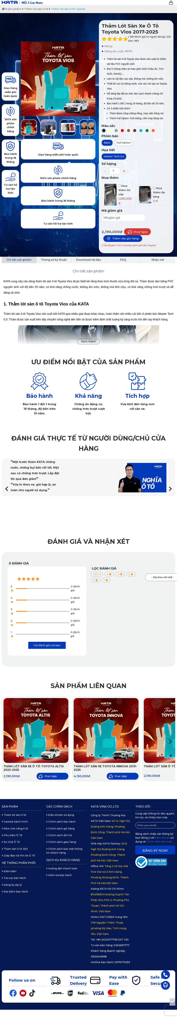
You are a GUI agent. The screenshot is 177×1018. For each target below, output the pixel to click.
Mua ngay (137, 232)
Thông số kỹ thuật (54, 259)
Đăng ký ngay (155, 851)
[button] (170, 489)
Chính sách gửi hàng (60, 828)
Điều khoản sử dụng (60, 815)
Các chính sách (59, 806)
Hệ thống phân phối (19, 863)
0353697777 (121, 945)
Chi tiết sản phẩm (19, 259)
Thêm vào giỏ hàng (123, 238)
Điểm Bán (9, 871)
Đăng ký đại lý (12, 884)
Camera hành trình (15, 821)
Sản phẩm (14, 9)
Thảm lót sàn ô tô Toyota (68, 9)
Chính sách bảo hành (61, 821)
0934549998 (99, 956)
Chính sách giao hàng (61, 842)
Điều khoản (162, 837)
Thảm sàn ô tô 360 (15, 848)
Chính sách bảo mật (159, 841)
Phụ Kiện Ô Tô (12, 835)
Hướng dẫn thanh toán (61, 868)
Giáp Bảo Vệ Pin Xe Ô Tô (18, 855)
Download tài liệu (88, 259)
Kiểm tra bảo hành (59, 875)
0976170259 (122, 962)
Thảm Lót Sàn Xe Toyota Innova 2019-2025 (105, 768)
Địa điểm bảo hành (15, 891)
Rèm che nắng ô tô (15, 828)
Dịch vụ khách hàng (63, 860)
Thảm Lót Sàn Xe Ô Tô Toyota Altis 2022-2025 (34, 768)
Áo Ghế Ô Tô (11, 842)
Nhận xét (157, 259)
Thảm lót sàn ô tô (36, 9)
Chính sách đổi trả (59, 835)
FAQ (123, 259)
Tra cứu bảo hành (14, 878)
